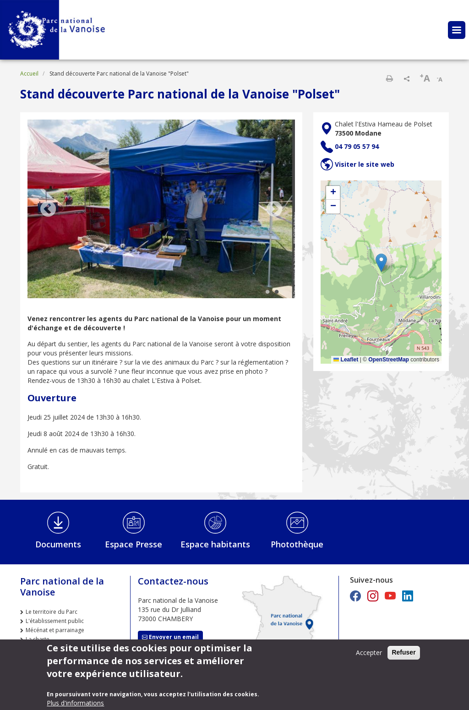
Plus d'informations (75, 703)
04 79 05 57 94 (357, 146)
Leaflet (345, 359)
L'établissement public (55, 621)
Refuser (403, 652)
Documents (58, 544)
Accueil (29, 73)
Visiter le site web (364, 164)
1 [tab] (267, 292)
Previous (48, 210)
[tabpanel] (161, 210)
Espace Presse (133, 544)
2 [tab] (276, 292)
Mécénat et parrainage (55, 630)
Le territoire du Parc (51, 612)
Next (274, 210)
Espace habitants (215, 544)
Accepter (369, 652)
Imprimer (389, 78)
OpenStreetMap (388, 359)
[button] (381, 262)
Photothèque (297, 544)
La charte (37, 639)
